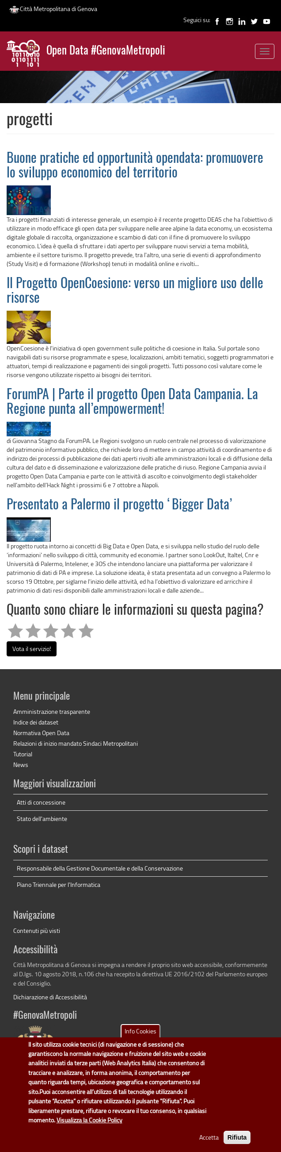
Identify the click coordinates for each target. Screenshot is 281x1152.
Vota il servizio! (31, 648)
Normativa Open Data (41, 732)
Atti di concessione (41, 802)
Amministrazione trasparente (51, 711)
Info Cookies (140, 1039)
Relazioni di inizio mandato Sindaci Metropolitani (75, 743)
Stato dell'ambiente (42, 818)
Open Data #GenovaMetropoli (105, 51)
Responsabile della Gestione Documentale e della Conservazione (100, 868)
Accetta (209, 1145)
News (20, 764)
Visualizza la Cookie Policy (89, 1128)
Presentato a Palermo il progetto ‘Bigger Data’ (119, 505)
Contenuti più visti (36, 930)
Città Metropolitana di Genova (53, 8)
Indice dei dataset (35, 722)
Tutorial (22, 754)
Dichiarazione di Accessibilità (50, 997)
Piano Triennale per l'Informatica (58, 884)
